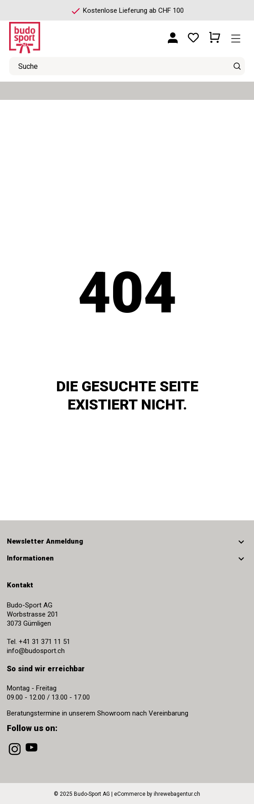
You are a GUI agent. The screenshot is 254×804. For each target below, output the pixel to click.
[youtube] (32, 755)
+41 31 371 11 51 (44, 642)
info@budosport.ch (36, 651)
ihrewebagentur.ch (177, 794)
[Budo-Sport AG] (50, 34)
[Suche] (237, 66)
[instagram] (15, 755)
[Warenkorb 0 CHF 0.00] (215, 34)
